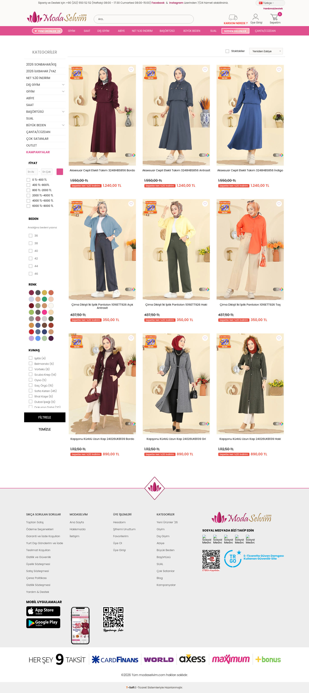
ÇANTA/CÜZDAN (265, 31)
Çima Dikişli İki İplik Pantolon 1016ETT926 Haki (176, 305)
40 (33, 251)
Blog (160, 578)
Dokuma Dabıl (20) (45, 407)
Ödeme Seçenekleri (39, 529)
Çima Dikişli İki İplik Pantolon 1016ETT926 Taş (250, 305)
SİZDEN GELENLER (235, 31)
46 (33, 274)
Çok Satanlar (166, 571)
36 (33, 236)
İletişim (75, 536)
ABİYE (121, 31)
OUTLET (31, 145)
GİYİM (71, 31)
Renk (33, 284)
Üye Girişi (119, 550)
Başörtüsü (164, 557)
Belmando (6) (41, 363)
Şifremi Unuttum (124, 529)
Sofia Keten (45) (43, 390)
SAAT (87, 31)
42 (33, 258)
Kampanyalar (166, 585)
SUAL (213, 31)
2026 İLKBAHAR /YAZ (41, 71)
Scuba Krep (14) (42, 374)
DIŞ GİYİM (103, 31)
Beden (33, 219)
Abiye (160, 543)
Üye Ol (117, 543)
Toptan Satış (35, 522)
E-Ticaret (141, 672)
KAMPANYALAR (38, 152)
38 (33, 243)
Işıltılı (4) (37, 358)
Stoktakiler (235, 51)
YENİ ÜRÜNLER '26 (49, 31)
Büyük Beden (166, 550)
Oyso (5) (38, 379)
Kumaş (34, 350)
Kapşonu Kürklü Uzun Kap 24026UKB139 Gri (176, 439)
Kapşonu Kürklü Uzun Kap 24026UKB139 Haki (250, 439)
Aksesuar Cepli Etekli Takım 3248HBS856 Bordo (102, 170)
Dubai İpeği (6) (42, 401)
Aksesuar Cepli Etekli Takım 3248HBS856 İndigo (250, 170)
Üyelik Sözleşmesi (38, 564)
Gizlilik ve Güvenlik (38, 557)
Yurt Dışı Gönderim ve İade (44, 543)
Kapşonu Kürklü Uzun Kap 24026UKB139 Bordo (102, 439)
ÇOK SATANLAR (37, 138)
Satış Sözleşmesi (37, 571)
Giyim (161, 529)
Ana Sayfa (77, 522)
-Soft (130, 672)
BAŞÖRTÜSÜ (167, 31)
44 (33, 266)
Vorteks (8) (39, 369)
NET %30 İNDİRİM (142, 31)
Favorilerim (121, 536)
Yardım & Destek (37, 592)
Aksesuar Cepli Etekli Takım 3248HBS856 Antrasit (176, 170)
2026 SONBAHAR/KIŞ (41, 64)
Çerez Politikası (36, 578)
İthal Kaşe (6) (41, 396)
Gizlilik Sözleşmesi (38, 585)
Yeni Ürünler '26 (167, 522)
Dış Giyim (163, 536)
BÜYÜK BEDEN (191, 31)
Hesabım (119, 522)
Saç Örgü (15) (41, 385)
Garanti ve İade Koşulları (43, 536)
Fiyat (33, 163)
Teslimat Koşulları (38, 550)
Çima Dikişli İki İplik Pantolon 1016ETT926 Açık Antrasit (102, 306)
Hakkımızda (78, 529)
